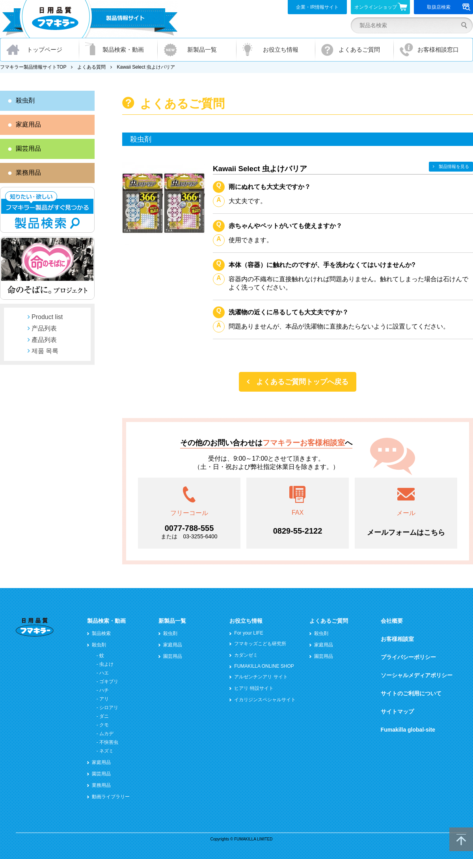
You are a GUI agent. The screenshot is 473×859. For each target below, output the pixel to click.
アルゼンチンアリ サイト (260, 677)
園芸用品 (28, 148)
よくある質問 (91, 67)
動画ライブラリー (111, 796)
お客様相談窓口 (438, 49)
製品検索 (101, 633)
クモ (104, 725)
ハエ (104, 673)
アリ (104, 699)
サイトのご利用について (411, 693)
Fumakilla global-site (408, 729)
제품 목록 (45, 350)
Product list (47, 317)
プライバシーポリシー (408, 657)
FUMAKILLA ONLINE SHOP (264, 666)
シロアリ (108, 707)
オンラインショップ (381, 7)
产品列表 (44, 328)
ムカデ (106, 733)
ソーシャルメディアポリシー (417, 675)
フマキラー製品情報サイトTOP (33, 67)
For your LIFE (248, 633)
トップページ (44, 49)
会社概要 (392, 621)
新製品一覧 (202, 49)
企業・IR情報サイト (317, 7)
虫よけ (106, 664)
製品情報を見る (454, 166)
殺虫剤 (25, 100)
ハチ (104, 690)
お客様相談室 (397, 639)
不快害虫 (108, 742)
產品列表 (44, 339)
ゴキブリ (108, 681)
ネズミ (106, 751)
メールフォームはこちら (406, 532)
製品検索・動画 (123, 49)
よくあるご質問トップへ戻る (302, 382)
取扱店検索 (449, 7)
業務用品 (28, 172)
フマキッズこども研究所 (260, 643)
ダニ (104, 716)
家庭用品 (28, 124)
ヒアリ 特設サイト (253, 688)
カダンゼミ (246, 655)
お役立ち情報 (280, 49)
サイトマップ (397, 711)
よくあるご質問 (359, 49)
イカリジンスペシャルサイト (265, 699)
